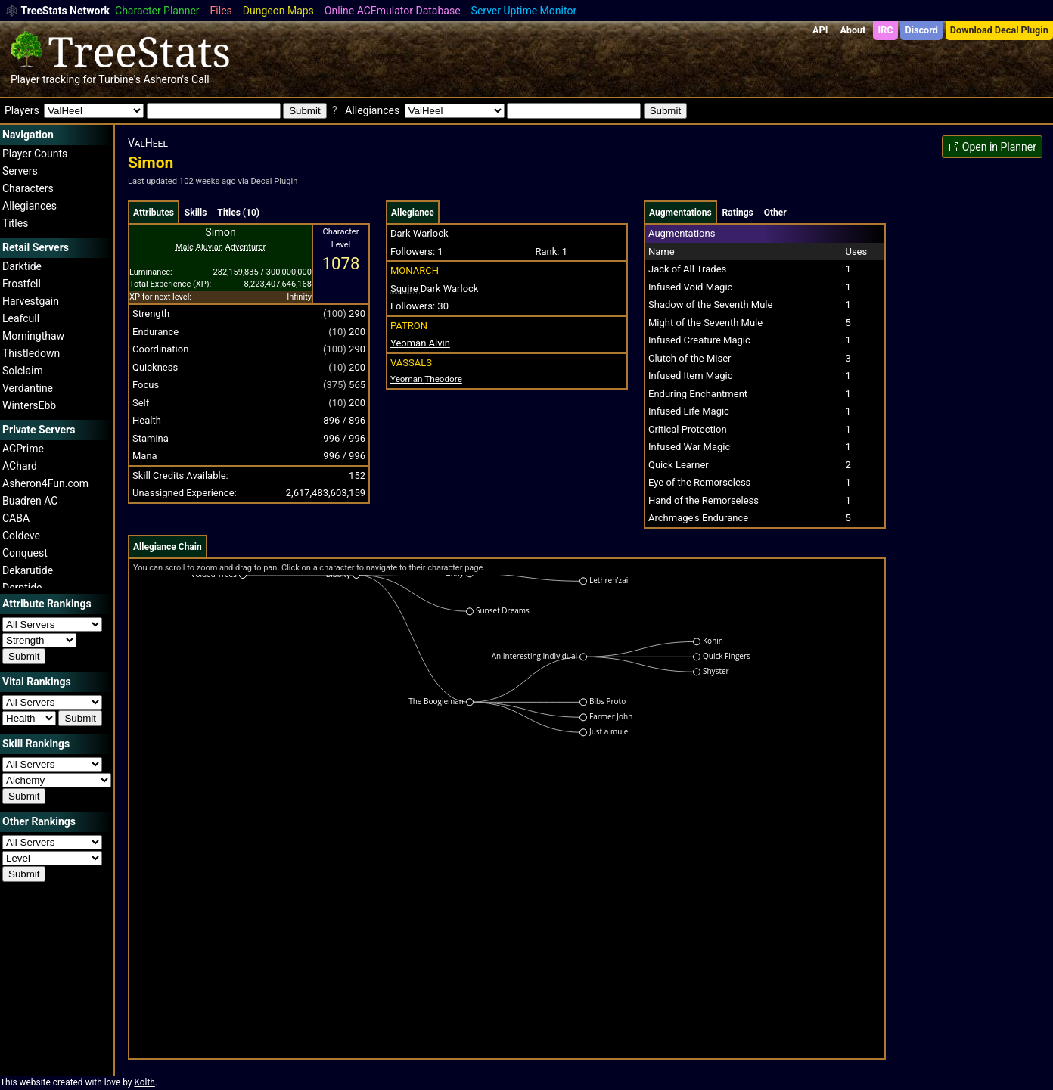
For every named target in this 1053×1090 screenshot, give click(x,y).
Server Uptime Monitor (524, 11)
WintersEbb (29, 405)
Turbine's (119, 79)
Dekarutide (27, 570)
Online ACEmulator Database (393, 11)
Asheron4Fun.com (45, 483)
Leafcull (20, 318)
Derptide (22, 588)
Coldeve (21, 535)
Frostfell (21, 284)
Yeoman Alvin (420, 343)
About (852, 30)
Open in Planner (992, 147)
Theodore (426, 379)
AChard (19, 466)
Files (221, 11)
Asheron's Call (176, 79)
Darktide (22, 266)
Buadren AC (29, 501)
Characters (28, 188)
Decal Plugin (274, 181)
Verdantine (27, 388)
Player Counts (34, 154)
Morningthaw (33, 336)
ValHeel (148, 143)
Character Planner (157, 11)
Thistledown (31, 353)
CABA (16, 518)
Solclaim (22, 371)
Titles (15, 223)
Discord (921, 30)
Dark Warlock (419, 233)
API (820, 30)
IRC (885, 30)
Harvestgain (30, 301)
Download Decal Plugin (999, 30)
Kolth (144, 1082)
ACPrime (23, 449)
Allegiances (29, 206)
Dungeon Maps (278, 11)
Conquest (25, 553)
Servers (20, 171)
